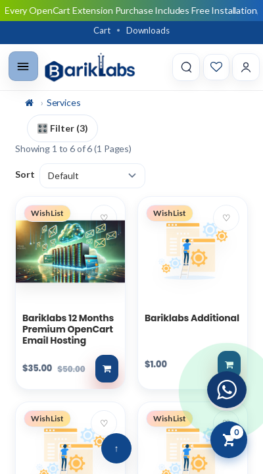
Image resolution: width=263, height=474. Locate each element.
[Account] (246, 67)
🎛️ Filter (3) (62, 128)
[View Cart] (228, 439)
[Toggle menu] (23, 66)
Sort (24, 174)
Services (64, 102)
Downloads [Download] (148, 30)
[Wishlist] (216, 67)
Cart (101, 30)
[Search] (186, 67)
